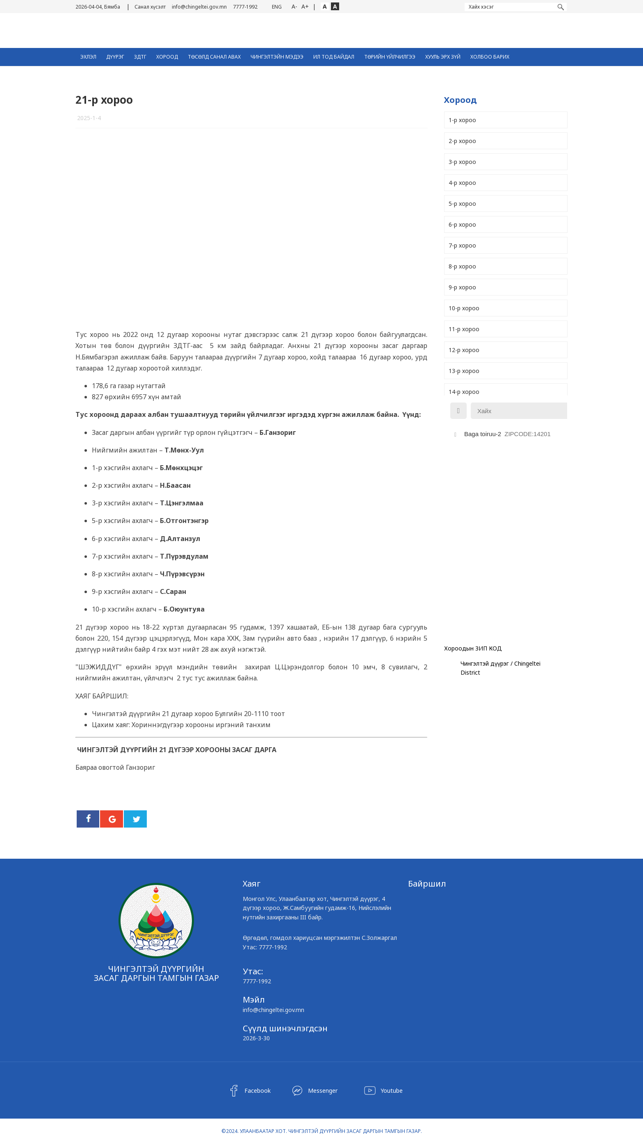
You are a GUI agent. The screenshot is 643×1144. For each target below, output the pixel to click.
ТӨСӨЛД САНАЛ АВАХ (214, 56)
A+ (305, 6)
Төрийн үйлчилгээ (389, 56)
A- (294, 6)
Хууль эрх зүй (443, 56)
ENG (277, 6)
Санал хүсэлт (150, 6)
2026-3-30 (256, 1038)
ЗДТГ (140, 56)
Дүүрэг (115, 56)
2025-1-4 (89, 118)
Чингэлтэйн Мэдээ (277, 56)
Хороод (167, 56)
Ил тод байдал (333, 56)
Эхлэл (88, 56)
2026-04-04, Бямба (97, 6)
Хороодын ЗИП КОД (473, 648)
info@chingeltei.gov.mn (199, 6)
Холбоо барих (489, 56)
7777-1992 (245, 6)
